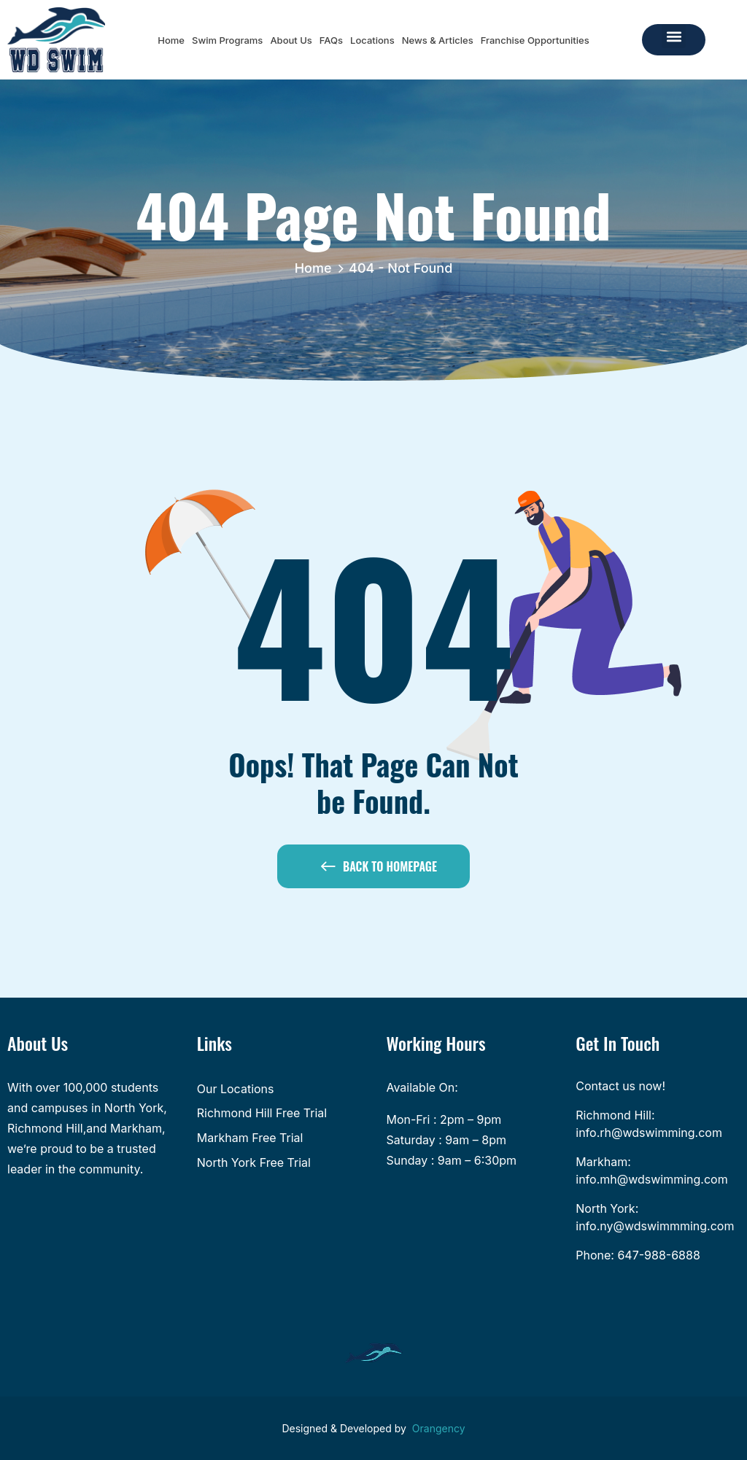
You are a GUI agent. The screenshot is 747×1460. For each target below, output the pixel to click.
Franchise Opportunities (535, 40)
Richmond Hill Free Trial (262, 1113)
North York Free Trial (254, 1162)
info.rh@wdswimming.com (649, 1132)
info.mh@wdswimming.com (651, 1179)
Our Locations (235, 1089)
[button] (674, 36)
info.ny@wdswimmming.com (655, 1226)
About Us (290, 40)
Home (171, 40)
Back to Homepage (379, 869)
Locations (372, 40)
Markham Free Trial (250, 1137)
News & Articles (437, 40)
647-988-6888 (658, 1255)
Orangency (438, 1428)
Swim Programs (227, 40)
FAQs (331, 40)
